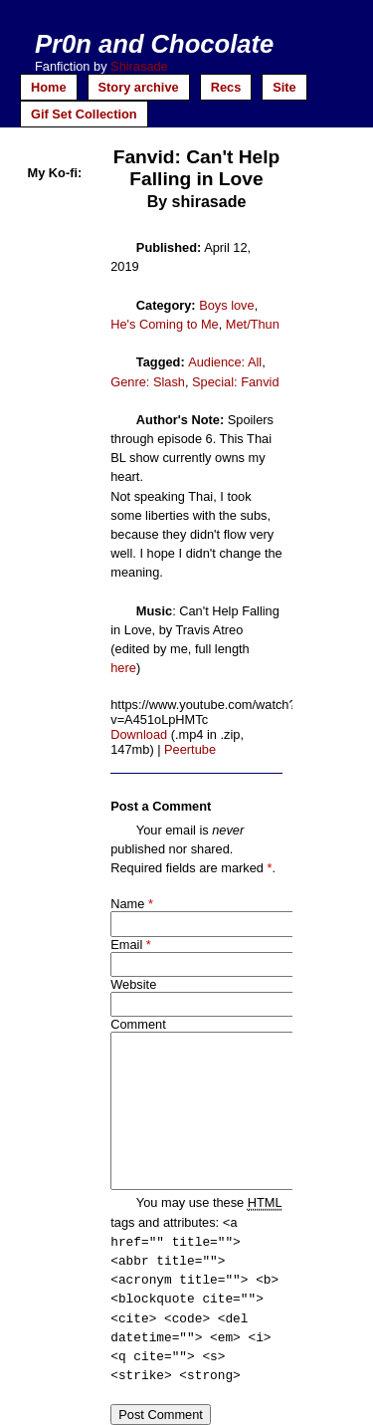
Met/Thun (253, 324)
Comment (137, 1024)
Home (49, 87)
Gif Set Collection (84, 114)
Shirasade (139, 66)
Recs (226, 87)
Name (127, 903)
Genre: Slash (147, 381)
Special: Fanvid (236, 381)
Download (138, 734)
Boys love (226, 305)
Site (284, 87)
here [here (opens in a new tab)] (123, 667)
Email (126, 944)
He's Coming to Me (164, 324)
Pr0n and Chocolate (154, 44)
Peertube (190, 749)
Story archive (138, 87)
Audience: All (225, 362)
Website (133, 984)
